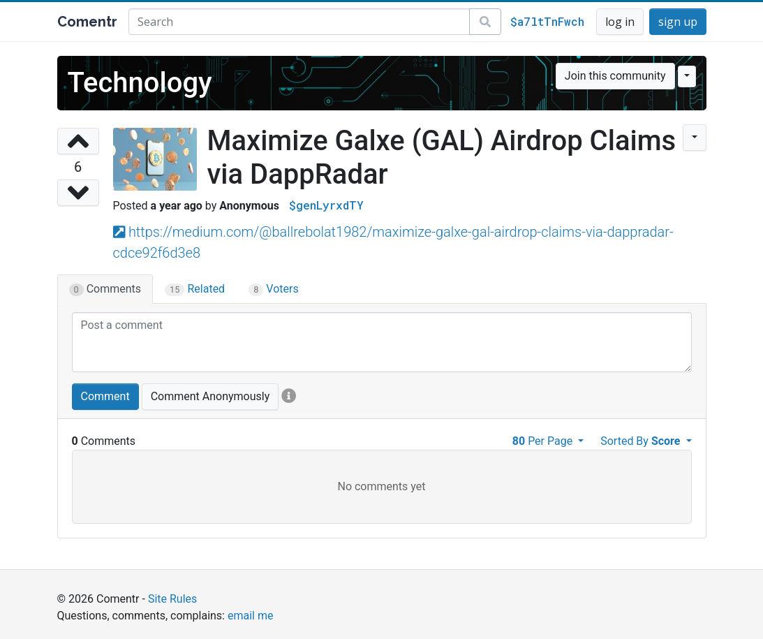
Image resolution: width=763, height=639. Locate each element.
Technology (140, 82)
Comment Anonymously (210, 396)
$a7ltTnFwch (547, 21)
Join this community (615, 75)
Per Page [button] (543, 441)
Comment (105, 396)
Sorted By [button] (641, 441)
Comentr (87, 21)
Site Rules (172, 598)
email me (250, 615)
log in (620, 21)
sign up (677, 21)
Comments (105, 289)
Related (195, 289)
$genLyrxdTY (326, 205)
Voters (274, 289)
